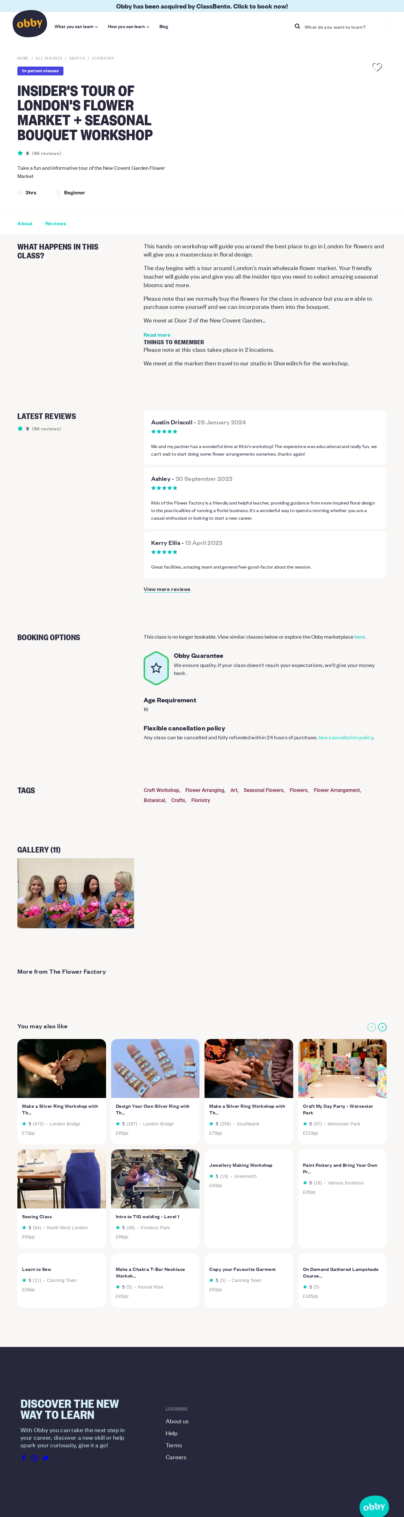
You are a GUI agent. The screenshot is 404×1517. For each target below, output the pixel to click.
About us (177, 1421)
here (359, 636)
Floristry (200, 800)
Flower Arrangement (337, 790)
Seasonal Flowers (263, 790)
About (25, 223)
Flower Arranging (204, 790)
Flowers (298, 790)
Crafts (178, 800)
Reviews (55, 223)
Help (172, 1433)
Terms (174, 1445)
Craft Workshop (161, 790)
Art (233, 790)
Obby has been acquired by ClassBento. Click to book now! (202, 6)
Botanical (154, 800)
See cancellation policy (345, 737)
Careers (176, 1457)
